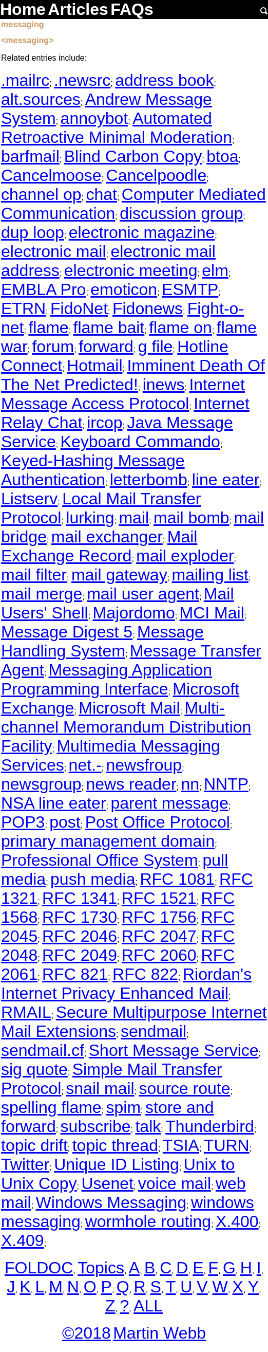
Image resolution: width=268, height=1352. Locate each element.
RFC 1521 (159, 898)
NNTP (226, 784)
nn (190, 784)
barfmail (30, 156)
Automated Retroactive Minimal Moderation (116, 128)
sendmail (153, 1031)
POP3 (23, 822)
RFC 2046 (79, 936)
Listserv (29, 498)
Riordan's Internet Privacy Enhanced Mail (126, 983)
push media (92, 879)
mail (134, 517)
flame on (180, 327)
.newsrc (82, 80)
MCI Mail (212, 613)
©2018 (86, 1333)
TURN (227, 1145)
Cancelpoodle (156, 175)
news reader (131, 784)
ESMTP (190, 289)
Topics (101, 1267)
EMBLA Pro (43, 289)
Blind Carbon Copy (133, 156)
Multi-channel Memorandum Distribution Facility (126, 727)
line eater (226, 479)
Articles (78, 9)
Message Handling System (102, 641)
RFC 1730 (79, 917)
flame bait (109, 327)
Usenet (107, 1183)
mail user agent (143, 593)
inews (164, 384)
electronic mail (53, 251)
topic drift (34, 1145)
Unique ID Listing (116, 1164)
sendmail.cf (42, 1050)
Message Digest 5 (66, 632)
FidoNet (79, 308)
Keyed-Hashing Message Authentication (93, 470)
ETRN (23, 308)
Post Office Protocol (157, 822)
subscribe (96, 1126)
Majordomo (134, 613)
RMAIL (26, 1012)
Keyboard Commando (140, 441)
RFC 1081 (177, 879)
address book (164, 80)
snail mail (100, 1088)
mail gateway (119, 574)
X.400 (237, 1221)
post (64, 822)
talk (148, 1126)
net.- (85, 765)
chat (101, 194)
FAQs (132, 9)
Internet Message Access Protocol (123, 394)
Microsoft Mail (129, 708)
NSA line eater (53, 803)
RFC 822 (145, 974)
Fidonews (147, 308)
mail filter (34, 574)
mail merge (41, 593)
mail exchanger (107, 536)
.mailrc (25, 80)
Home (23, 9)
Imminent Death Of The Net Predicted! (133, 375)
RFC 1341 (79, 898)
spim (123, 1107)
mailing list (210, 574)
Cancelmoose (51, 175)
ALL (148, 1305)
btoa (222, 156)
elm (215, 270)
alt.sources (41, 99)
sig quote (34, 1069)
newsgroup (41, 784)
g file (155, 346)
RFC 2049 (79, 955)
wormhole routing (148, 1221)
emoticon (123, 289)
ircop (104, 422)
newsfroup (144, 765)
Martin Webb (159, 1333)
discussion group (181, 213)
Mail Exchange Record (99, 546)
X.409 (22, 1240)
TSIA (181, 1145)
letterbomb (148, 479)
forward (106, 346)
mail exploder (185, 555)
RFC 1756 (159, 917)
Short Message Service (174, 1050)
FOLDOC (39, 1267)
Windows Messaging (111, 1202)
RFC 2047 (159, 936)
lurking (90, 517)
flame (48, 327)
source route (185, 1088)
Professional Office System (99, 860)
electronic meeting (131, 270)
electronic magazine (142, 232)
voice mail (174, 1183)
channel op (41, 194)
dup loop (32, 232)
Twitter (25, 1164)
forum (53, 346)
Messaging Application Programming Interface (106, 679)
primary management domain (108, 841)
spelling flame (51, 1107)
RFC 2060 (159, 955)
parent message (169, 803)
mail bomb (191, 517)
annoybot (94, 118)
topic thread (115, 1145)
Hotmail (94, 365)
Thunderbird (209, 1126)
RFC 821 (75, 974)
